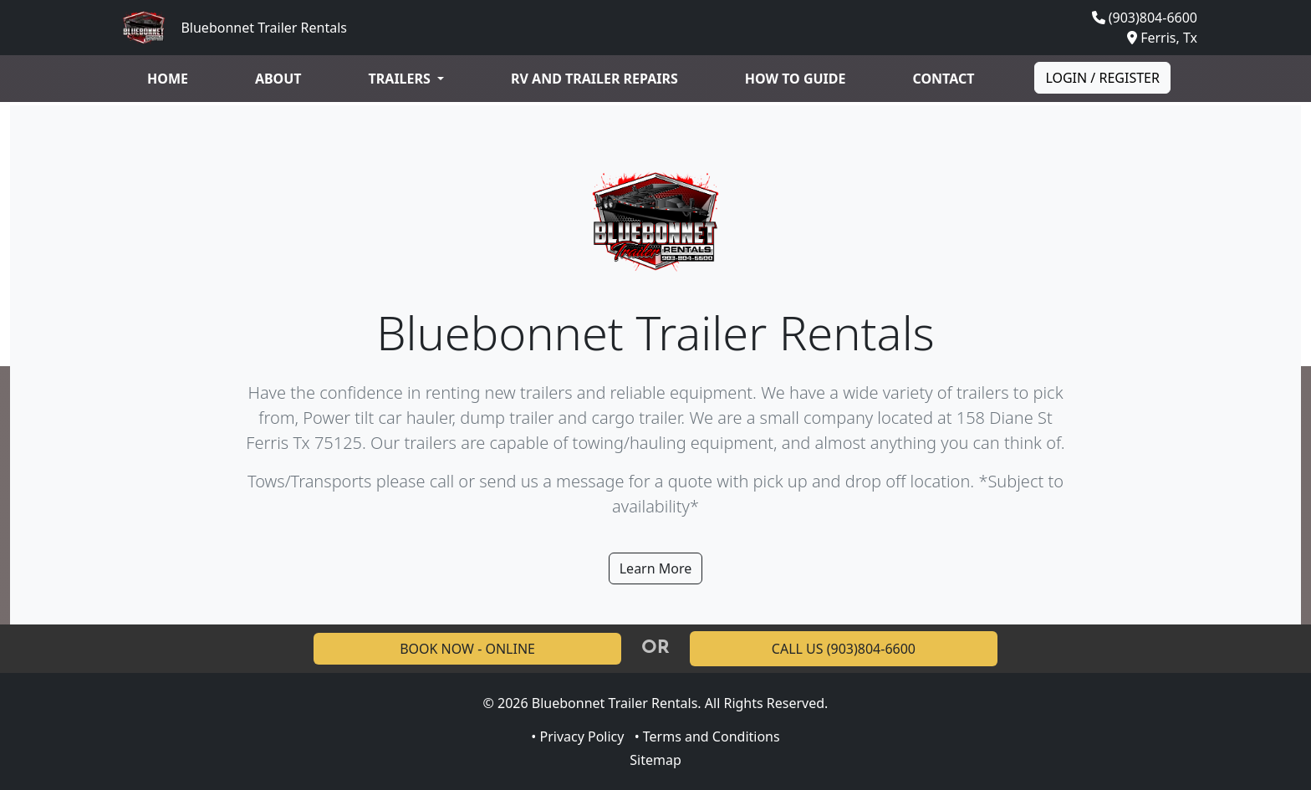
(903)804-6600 (1153, 17)
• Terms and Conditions (707, 736)
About (278, 78)
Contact (943, 78)
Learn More (656, 568)
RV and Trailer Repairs (594, 78)
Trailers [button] (401, 78)
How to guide (795, 78)
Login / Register (1102, 78)
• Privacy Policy (577, 736)
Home (167, 78)
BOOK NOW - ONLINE (467, 649)
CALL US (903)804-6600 (844, 649)
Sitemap (655, 760)
